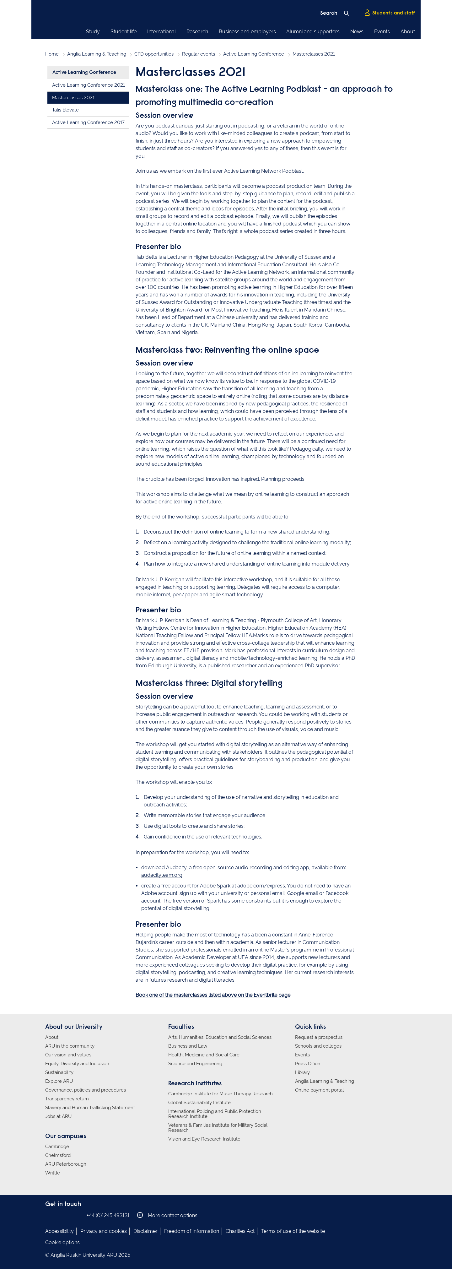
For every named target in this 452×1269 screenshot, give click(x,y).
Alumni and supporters (313, 32)
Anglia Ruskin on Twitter (68, 1215)
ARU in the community (69, 1046)
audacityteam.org (161, 875)
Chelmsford (58, 1155)
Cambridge (57, 1146)
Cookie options (62, 1242)
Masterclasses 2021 (73, 97)
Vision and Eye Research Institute (204, 1139)
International (161, 32)
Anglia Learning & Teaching (96, 54)
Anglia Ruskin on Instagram (59, 1215)
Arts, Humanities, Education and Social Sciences (220, 1037)
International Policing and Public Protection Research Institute (214, 1114)
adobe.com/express (261, 886)
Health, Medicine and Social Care (203, 1055)
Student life (123, 32)
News (356, 32)
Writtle (52, 1173)
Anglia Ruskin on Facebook (49, 1215)
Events (382, 32)
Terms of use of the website (293, 1231)
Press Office (307, 1063)
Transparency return (67, 1099)
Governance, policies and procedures (85, 1090)
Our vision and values (68, 1055)
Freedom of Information (191, 1231)
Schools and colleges (318, 1046)
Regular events (198, 54)
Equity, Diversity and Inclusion (77, 1063)
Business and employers (247, 32)
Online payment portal (319, 1090)
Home (52, 54)
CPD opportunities (154, 54)
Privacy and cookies (103, 1231)
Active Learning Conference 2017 (88, 122)
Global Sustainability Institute (199, 1102)
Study (93, 32)
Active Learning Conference (253, 54)
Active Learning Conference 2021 (88, 85)
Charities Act (240, 1231)
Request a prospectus (318, 1037)
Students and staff (389, 12)
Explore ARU (59, 1081)
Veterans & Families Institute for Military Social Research (217, 1127)
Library (302, 1072)
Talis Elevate (65, 110)
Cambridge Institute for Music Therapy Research (220, 1094)
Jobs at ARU (58, 1116)
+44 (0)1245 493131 (108, 1215)
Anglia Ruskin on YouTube (77, 1215)
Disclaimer (145, 1231)
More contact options (167, 1215)
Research (197, 32)
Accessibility (59, 1231)
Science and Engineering (195, 1063)
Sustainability (59, 1072)
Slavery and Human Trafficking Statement (90, 1107)
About (408, 32)
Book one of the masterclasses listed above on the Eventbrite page (213, 995)
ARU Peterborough (65, 1164)
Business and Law (187, 1046)
